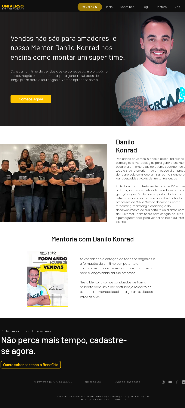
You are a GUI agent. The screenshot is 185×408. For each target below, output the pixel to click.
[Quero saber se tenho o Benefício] (31, 364)
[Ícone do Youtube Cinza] (170, 382)
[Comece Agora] (31, 99)
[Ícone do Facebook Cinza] (177, 382)
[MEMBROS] (90, 7)
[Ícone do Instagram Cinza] (163, 382)
